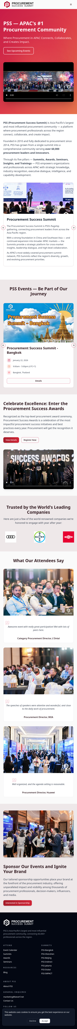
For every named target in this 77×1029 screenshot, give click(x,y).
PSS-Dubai (46, 969)
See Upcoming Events (18, 50)
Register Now (30, 440)
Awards (6, 958)
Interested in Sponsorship (18, 903)
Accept (45, 1021)
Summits (7, 954)
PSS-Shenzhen (47, 954)
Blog (5, 972)
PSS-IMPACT (46, 973)
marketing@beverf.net (13, 996)
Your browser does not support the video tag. (38, 82)
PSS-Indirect (46, 961)
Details (38, 380)
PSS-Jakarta (46, 965)
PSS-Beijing (46, 958)
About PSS (8, 986)
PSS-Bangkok (47, 950)
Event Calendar (10, 950)
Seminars (7, 961)
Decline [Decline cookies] (32, 1021)
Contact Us (8, 1000)
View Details (11, 440)
